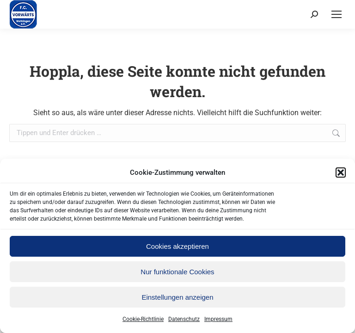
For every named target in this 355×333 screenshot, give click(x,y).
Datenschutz (184, 319)
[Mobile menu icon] (336, 14)
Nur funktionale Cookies (177, 272)
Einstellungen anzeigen (177, 297)
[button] (340, 172)
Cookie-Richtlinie (143, 319)
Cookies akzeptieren (177, 246)
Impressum (218, 319)
